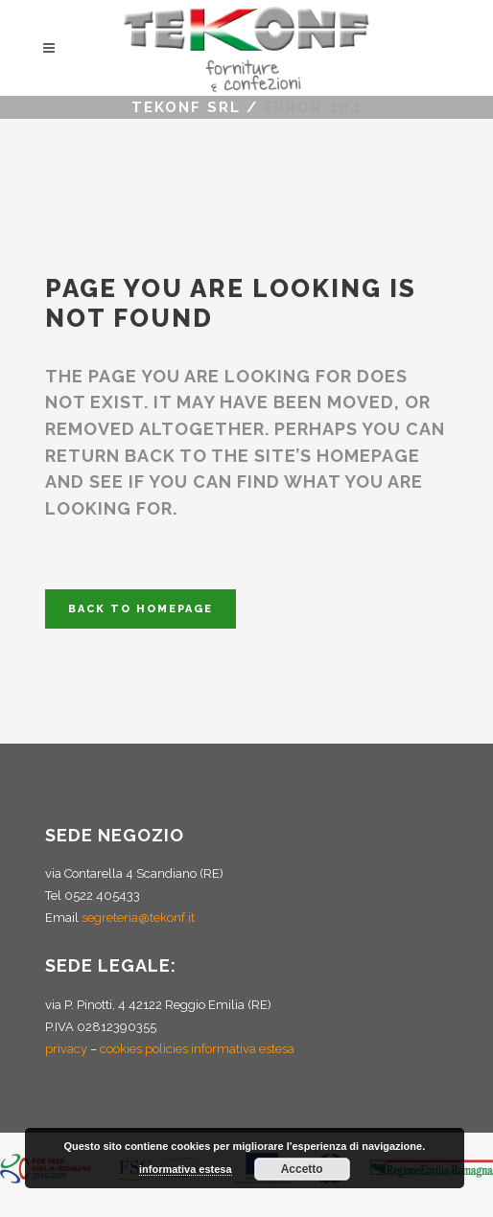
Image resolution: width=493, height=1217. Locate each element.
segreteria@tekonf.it (138, 917)
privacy (66, 1049)
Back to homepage (140, 609)
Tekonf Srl (186, 107)
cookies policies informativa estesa (197, 1049)
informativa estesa (185, 1169)
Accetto (302, 1169)
